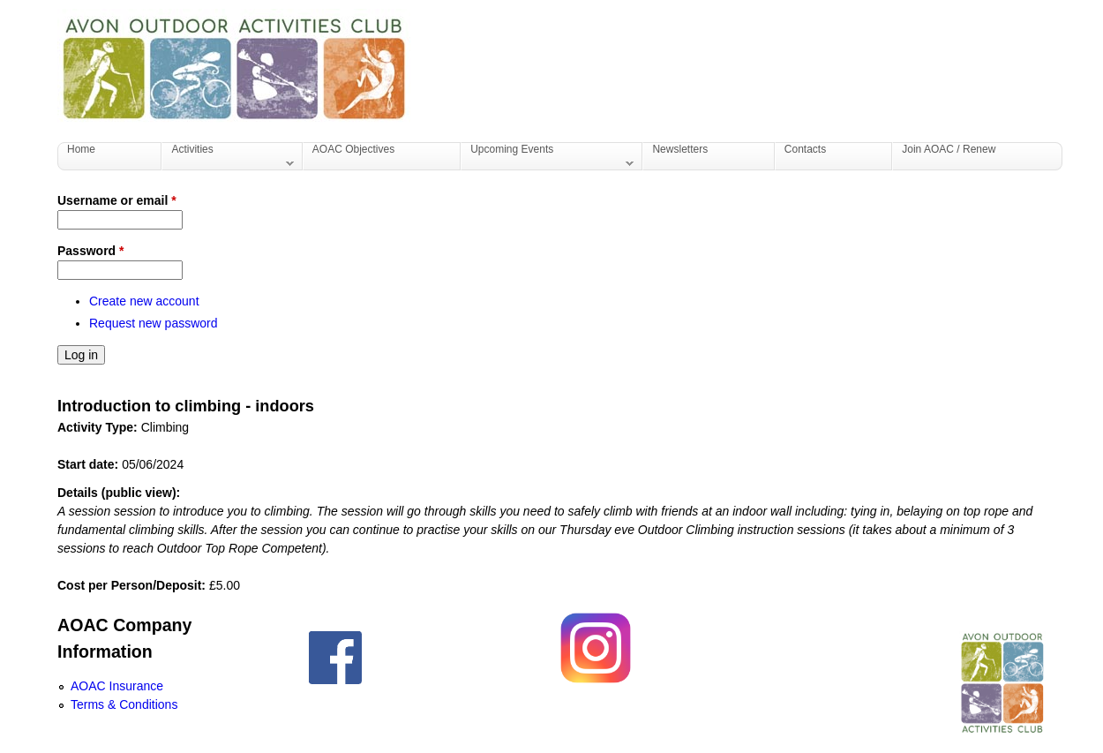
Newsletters (680, 149)
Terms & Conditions (124, 704)
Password (90, 251)
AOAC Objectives (353, 149)
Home (81, 149)
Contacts (805, 149)
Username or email (116, 200)
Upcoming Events (547, 156)
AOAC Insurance (117, 686)
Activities (227, 156)
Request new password (153, 323)
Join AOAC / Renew (948, 149)
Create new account (144, 301)
